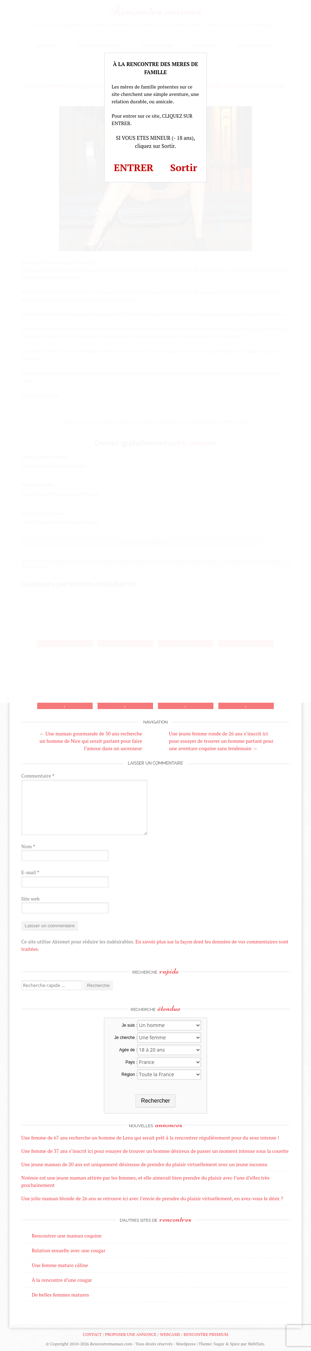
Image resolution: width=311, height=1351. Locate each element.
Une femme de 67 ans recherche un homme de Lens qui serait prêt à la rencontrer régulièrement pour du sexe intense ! (150, 1137)
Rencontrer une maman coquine (67, 1235)
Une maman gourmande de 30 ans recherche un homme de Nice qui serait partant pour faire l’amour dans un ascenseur (90, 741)
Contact (92, 1334)
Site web (30, 898)
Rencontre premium (206, 1334)
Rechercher (155, 1101)
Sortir (183, 167)
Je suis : (129, 1025)
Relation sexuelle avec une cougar (68, 1250)
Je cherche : (125, 1037)
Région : (129, 1074)
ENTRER (133, 167)
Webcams (170, 1334)
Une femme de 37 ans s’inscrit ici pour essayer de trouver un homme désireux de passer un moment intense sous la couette (155, 1151)
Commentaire (37, 775)
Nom (28, 846)
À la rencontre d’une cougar (62, 1280)
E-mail (30, 872)
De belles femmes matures (60, 1294)
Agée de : (128, 1049)
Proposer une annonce (130, 1334)
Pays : (131, 1062)
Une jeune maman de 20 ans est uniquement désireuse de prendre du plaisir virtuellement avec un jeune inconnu (144, 1164)
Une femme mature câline (60, 1265)
